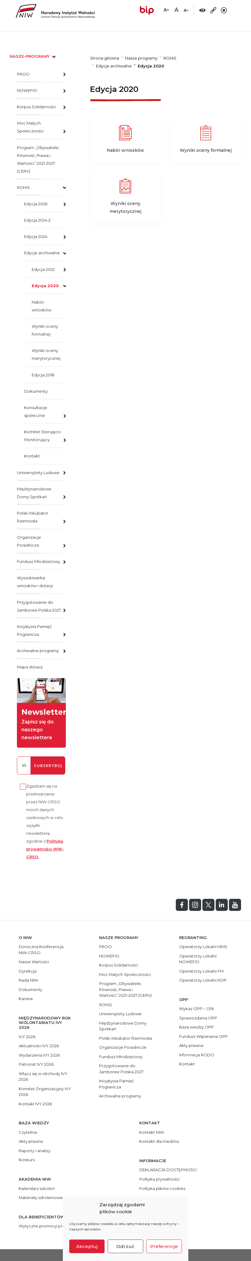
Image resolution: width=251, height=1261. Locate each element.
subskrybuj (48, 765)
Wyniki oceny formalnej (45, 330)
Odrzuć (125, 1246)
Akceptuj (87, 1246)
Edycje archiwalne (42, 252)
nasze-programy (33, 56)
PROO (23, 74)
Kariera (26, 998)
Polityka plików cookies (162, 1188)
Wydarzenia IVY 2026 (39, 1055)
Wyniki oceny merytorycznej (46, 354)
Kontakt (32, 455)
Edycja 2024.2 (37, 220)
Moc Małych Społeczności (30, 127)
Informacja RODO (196, 1054)
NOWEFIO (27, 90)
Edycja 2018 (43, 374)
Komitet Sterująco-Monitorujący (43, 435)
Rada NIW (28, 980)
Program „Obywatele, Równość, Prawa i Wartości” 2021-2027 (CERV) (38, 159)
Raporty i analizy (34, 1150)
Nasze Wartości (34, 961)
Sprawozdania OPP (198, 1018)
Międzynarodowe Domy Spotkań (34, 492)
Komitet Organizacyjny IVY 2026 (45, 1091)
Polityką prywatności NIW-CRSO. (45, 849)
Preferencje (164, 1246)
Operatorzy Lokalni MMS (203, 946)
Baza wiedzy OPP (196, 1027)
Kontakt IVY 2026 (35, 1103)
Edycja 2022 (43, 269)
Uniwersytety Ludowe (38, 472)
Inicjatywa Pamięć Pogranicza (34, 630)
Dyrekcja (28, 971)
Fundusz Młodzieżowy (38, 561)
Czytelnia (28, 1132)
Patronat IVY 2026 (36, 1064)
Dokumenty (36, 391)
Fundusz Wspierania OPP (203, 1036)
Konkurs (27, 1159)
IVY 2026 (27, 1036)
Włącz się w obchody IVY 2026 (43, 1076)
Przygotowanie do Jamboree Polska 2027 (39, 606)
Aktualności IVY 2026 (39, 1045)
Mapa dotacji (30, 667)
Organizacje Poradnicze (29, 541)
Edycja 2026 (35, 203)
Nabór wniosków (41, 306)
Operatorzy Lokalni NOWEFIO (198, 959)
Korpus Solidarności (36, 106)
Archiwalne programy (38, 650)
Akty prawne (191, 1045)
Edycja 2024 (35, 236)
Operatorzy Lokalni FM (201, 971)
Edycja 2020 (45, 285)
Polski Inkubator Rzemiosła (32, 517)
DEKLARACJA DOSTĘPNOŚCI (168, 1169)
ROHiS (23, 187)
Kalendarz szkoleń (37, 1188)
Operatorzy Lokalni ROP (203, 980)
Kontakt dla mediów (159, 1141)
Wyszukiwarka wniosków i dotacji (35, 581)
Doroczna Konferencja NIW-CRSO (41, 949)
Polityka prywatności (159, 1179)
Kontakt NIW (151, 1132)
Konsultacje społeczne (35, 411)
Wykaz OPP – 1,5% (196, 1008)
